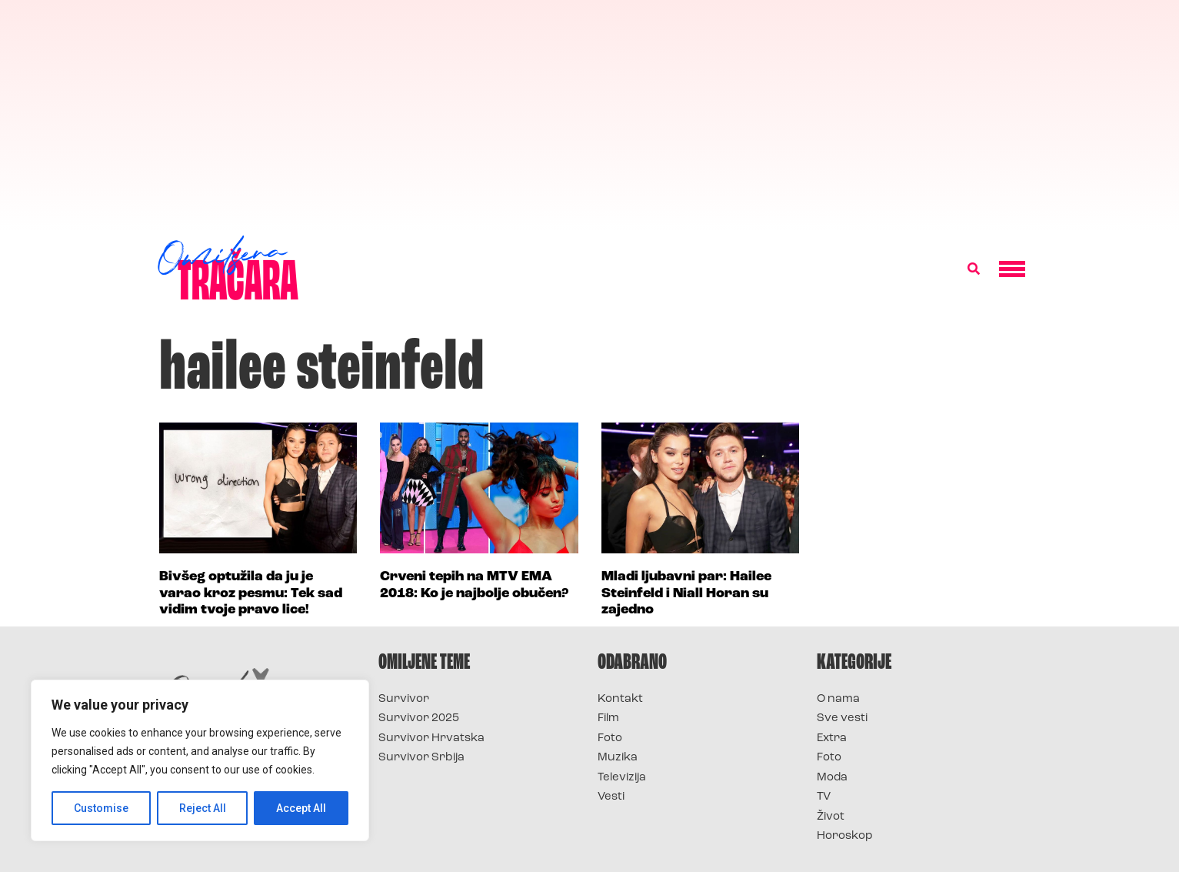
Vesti (611, 797)
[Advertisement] (590, 115)
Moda (832, 777)
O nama (838, 699)
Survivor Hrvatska (431, 738)
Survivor (403, 699)
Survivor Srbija (421, 757)
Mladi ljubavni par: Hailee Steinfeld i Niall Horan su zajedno (686, 593)
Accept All (301, 808)
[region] (200, 760)
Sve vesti (842, 718)
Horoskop (845, 836)
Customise (101, 808)
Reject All (202, 808)
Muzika (618, 757)
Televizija (622, 777)
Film (608, 718)
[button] (973, 269)
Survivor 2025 (418, 718)
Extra (832, 738)
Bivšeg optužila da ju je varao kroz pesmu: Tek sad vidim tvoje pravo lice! (250, 593)
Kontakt (620, 699)
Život (830, 817)
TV (824, 797)
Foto (610, 738)
